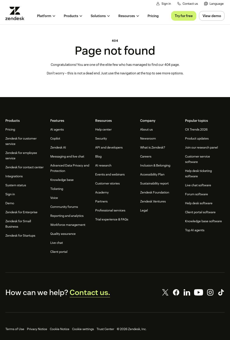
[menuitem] (214, 3)
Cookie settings (83, 329)
